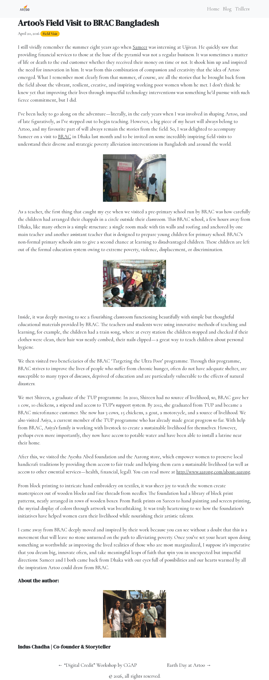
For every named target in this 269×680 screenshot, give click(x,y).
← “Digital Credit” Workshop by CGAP (97, 665)
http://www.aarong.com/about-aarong (213, 472)
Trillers (242, 9)
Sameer (140, 47)
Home (213, 9)
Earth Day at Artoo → (189, 665)
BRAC (64, 137)
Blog (227, 9)
